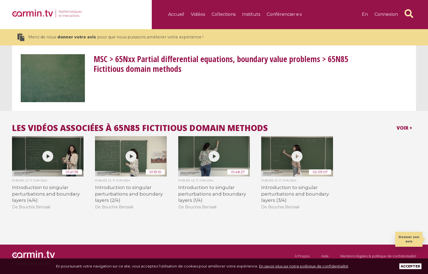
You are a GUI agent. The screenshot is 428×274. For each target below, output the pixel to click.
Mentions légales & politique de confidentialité (378, 256)
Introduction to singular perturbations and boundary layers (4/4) (46, 194)
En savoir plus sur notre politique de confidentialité (303, 266)
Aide (325, 256)
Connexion (386, 14)
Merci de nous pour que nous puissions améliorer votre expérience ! (110, 37)
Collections (224, 14)
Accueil (176, 14)
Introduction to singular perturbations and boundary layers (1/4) (212, 194)
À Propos (302, 256)
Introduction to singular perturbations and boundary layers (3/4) (295, 194)
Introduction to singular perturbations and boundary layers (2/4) (129, 194)
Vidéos (198, 14)
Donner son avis (409, 239)
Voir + (404, 128)
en (365, 14)
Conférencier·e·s (284, 14)
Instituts (251, 14)
